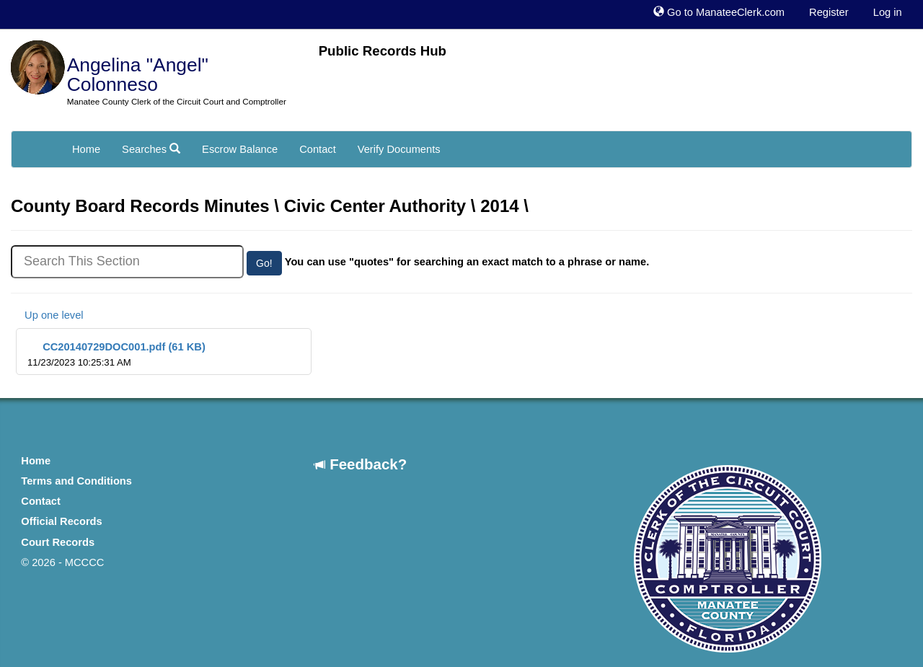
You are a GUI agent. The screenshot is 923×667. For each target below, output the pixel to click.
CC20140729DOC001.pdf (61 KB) (116, 354)
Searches (151, 149)
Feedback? (360, 464)
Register (829, 12)
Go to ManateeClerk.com (719, 12)
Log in (887, 12)
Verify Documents (399, 149)
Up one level (47, 315)
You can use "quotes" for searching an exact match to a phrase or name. (467, 262)
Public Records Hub (382, 50)
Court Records (57, 542)
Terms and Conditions (76, 481)
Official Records (61, 521)
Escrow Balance (240, 149)
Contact (317, 149)
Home (86, 149)
